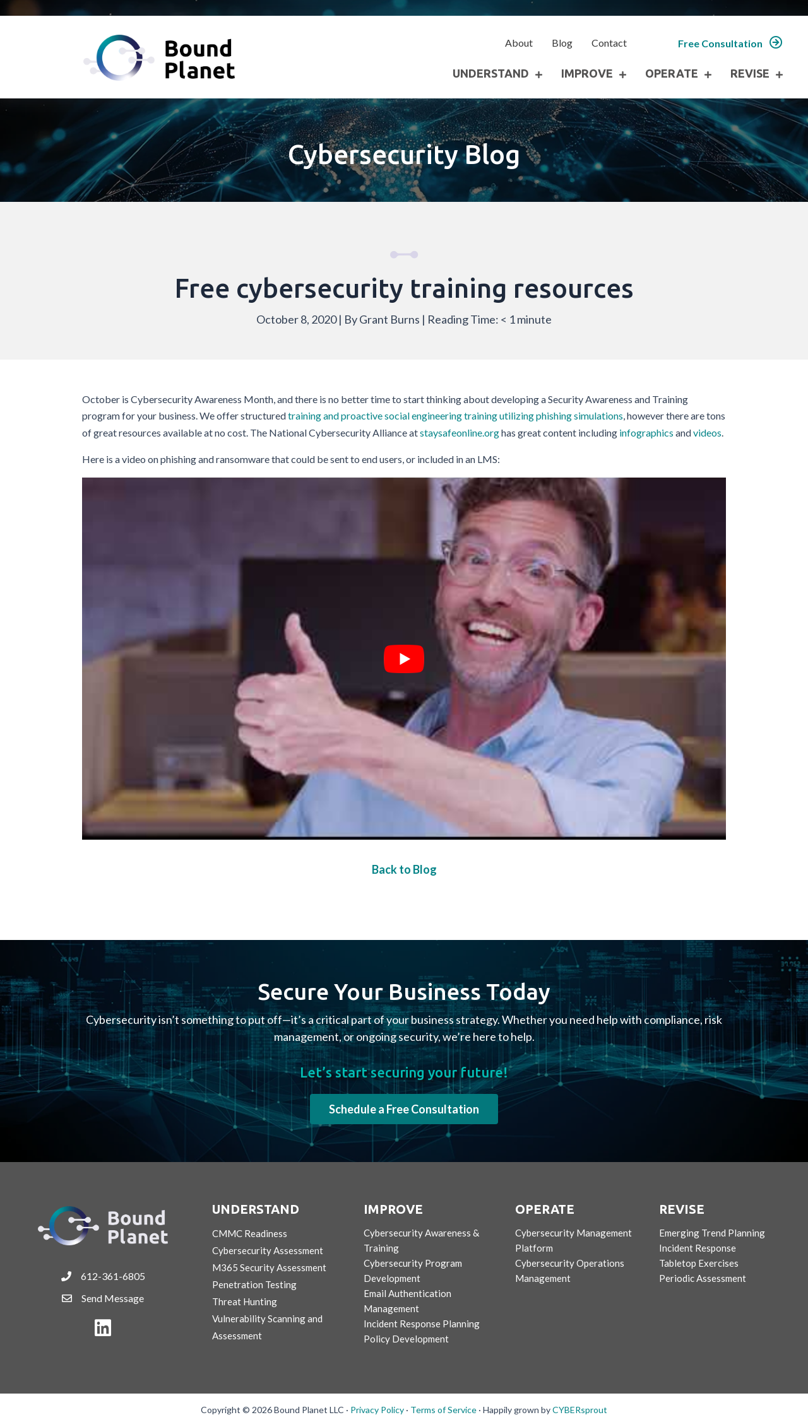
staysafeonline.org (459, 432)
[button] (730, 43)
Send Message (112, 1298)
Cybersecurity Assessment (267, 1250)
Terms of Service (443, 1409)
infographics (646, 432)
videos (707, 432)
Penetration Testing (254, 1284)
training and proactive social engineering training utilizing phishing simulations (455, 415)
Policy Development (406, 1338)
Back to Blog (404, 869)
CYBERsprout (579, 1409)
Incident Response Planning (422, 1323)
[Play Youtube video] (404, 659)
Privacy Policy (377, 1409)
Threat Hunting (244, 1301)
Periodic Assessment (702, 1278)
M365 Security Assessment (269, 1267)
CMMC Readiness (249, 1233)
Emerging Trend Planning (712, 1232)
